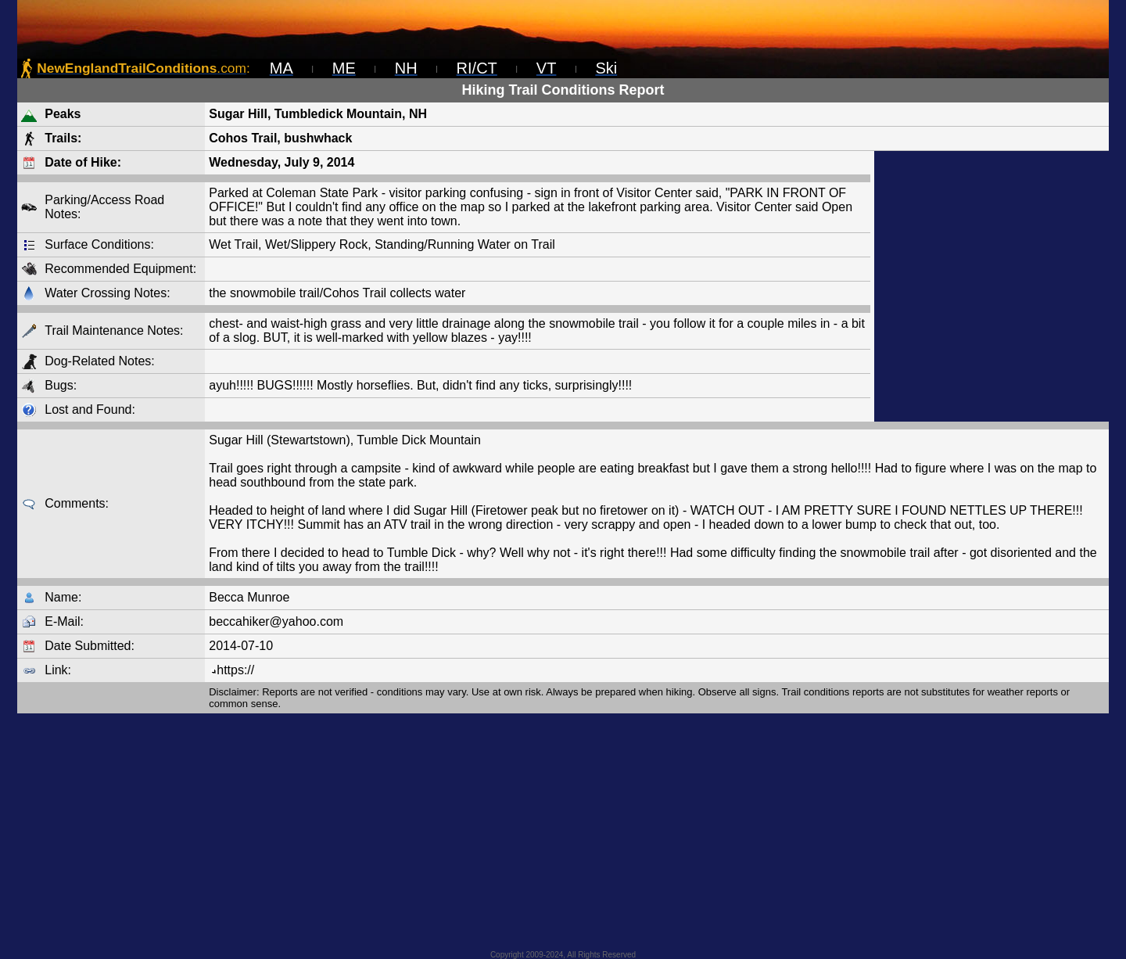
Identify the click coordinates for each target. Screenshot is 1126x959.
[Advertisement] (991, 286)
